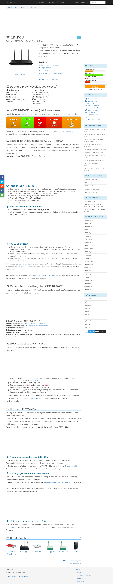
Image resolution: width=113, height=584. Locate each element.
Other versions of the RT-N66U (49, 79)
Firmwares (90, 112)
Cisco (87, 314)
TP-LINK (87, 299)
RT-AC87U (88, 255)
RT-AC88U (88, 223)
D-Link (87, 327)
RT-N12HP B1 (89, 280)
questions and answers (28, 267)
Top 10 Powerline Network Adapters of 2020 (92, 145)
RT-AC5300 (88, 233)
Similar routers (91, 115)
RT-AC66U (88, 271)
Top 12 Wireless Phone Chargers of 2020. (94, 210)
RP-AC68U (88, 239)
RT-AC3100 (88, 242)
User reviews (91, 117)
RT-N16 (87, 290)
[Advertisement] (43, 23)
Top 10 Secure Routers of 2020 (94, 160)
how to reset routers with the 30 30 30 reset (42, 275)
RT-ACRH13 (88, 220)
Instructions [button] (63, 2)
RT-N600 (88, 226)
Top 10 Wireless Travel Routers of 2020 (95, 135)
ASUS (23, 7)
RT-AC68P (88, 229)
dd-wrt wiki (72, 466)
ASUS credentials (33, 398)
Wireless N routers (90, 186)
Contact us (79, 572)
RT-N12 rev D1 (89, 264)
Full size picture (21, 74)
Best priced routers (90, 179)
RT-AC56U (88, 267)
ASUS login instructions (37, 323)
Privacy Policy (80, 581)
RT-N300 (88, 236)
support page (11, 527)
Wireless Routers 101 (91, 201)
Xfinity (87, 324)
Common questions (93, 119)
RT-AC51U (88, 252)
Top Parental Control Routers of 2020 (94, 156)
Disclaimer (79, 578)
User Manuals (44, 70)
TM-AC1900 (88, 261)
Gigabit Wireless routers (92, 183)
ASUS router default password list (37, 325)
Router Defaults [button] (80, 2)
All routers (41, 2)
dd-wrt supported (90, 192)
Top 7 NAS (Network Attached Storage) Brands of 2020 (94, 140)
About (78, 569)
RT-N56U (88, 286)
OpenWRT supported (91, 189)
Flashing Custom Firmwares (50, 73)
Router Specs (91, 99)
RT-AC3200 (88, 248)
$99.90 (95, 87)
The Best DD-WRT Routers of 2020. (93, 164)
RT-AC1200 (88, 245)
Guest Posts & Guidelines (83, 575)
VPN (51, 2)
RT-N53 (87, 283)
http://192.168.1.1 (37, 380)
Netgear (87, 302)
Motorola (88, 321)
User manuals (91, 110)
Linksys (87, 305)
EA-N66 (87, 274)
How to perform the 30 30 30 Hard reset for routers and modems (94, 205)
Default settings (92, 106)
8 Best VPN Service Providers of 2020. (94, 130)
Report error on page (72, 562)
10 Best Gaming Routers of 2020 (94, 152)
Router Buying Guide (69, 132)
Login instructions (46, 68)
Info (16, 7)
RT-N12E (87, 277)
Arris (86, 318)
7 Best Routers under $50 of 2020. (95, 149)
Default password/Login (48, 65)
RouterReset (12, 2)
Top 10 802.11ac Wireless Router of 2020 (94, 169)
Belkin (87, 311)
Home (10, 7)
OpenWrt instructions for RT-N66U (56, 482)
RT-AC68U (88, 258)
